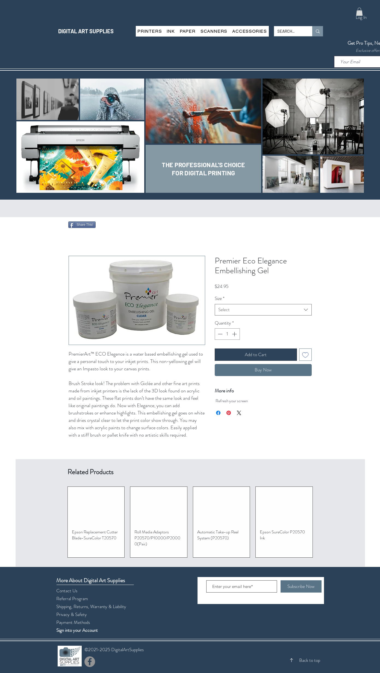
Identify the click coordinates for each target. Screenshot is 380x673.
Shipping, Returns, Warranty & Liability (91, 606)
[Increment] (235, 334)
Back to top (309, 660)
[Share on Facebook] (218, 413)
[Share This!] (82, 224)
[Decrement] (220, 334)
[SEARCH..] (289, 31)
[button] (359, 12)
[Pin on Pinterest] (228, 413)
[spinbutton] (227, 334)
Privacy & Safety (71, 614)
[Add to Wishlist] (305, 354)
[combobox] (263, 310)
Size (220, 298)
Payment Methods (73, 622)
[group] (190, 522)
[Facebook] (89, 661)
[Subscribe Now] (301, 586)
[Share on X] (239, 413)
